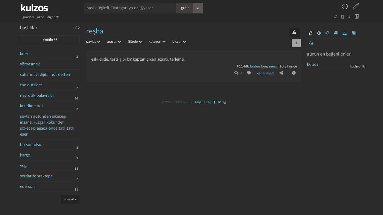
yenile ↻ (50, 40)
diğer (53, 17)
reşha (94, 31)
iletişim (198, 102)
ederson (27, 187)
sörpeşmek (30, 64)
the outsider (31, 85)
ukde (40, 17)
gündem (28, 17)
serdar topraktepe (36, 176)
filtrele (135, 41)
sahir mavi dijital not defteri (45, 75)
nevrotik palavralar (37, 95)
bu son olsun (32, 145)
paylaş (93, 41)
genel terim (265, 73)
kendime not (31, 106)
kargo (25, 155)
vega (24, 166)
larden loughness (263, 66)
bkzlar (179, 41)
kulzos (25, 54)
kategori (157, 41)
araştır (114, 41)
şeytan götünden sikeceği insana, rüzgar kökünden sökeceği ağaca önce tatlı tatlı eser (47, 125)
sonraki (70, 199)
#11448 (243, 66)
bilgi (208, 102)
